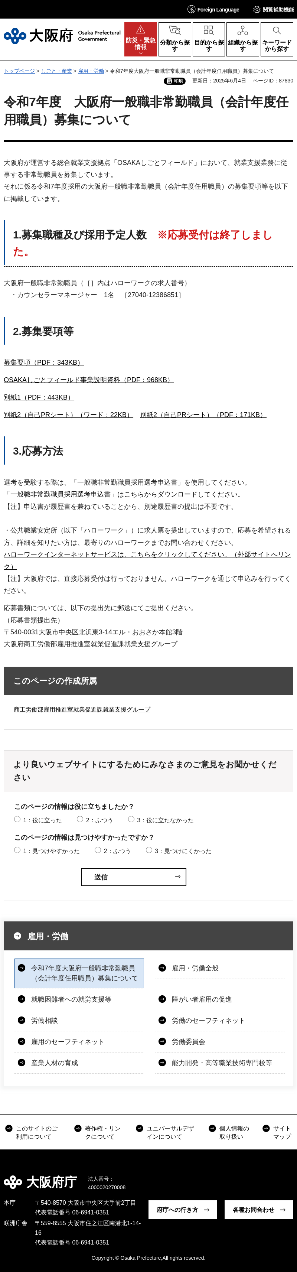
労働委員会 (188, 1041)
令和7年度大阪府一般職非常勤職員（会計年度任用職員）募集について (84, 973)
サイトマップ (282, 1132)
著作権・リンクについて (103, 1132)
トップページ (19, 71)
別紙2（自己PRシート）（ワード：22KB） (68, 415)
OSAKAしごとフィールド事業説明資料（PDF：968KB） (89, 380)
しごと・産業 (56, 71)
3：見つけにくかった (183, 851)
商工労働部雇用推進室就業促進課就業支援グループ (82, 709)
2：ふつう (99, 820)
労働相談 (44, 1020)
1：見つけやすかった (51, 851)
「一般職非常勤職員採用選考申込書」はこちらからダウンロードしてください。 (124, 494)
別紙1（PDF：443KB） (39, 397)
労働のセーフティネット (208, 1020)
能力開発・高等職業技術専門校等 (222, 1063)
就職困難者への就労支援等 (71, 999)
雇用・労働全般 (195, 968)
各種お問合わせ (253, 1210)
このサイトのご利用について (37, 1132)
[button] (213, 9)
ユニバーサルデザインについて (170, 1132)
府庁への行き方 (177, 1210)
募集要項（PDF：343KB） (44, 362)
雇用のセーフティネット (68, 1041)
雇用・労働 (91, 71)
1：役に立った (42, 820)
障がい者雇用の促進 (202, 999)
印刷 (178, 81)
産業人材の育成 (54, 1063)
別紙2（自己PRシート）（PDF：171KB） (203, 415)
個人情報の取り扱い (234, 1132)
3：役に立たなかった (165, 820)
